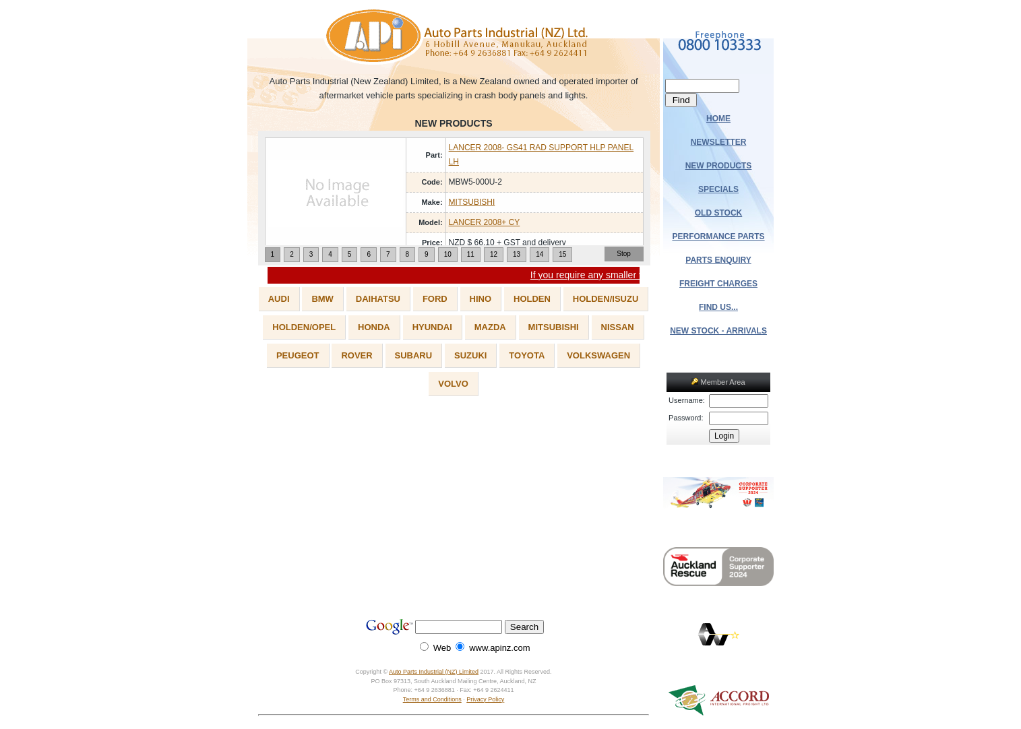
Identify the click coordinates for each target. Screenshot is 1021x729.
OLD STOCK (718, 213)
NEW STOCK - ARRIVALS (718, 331)
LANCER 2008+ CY (484, 222)
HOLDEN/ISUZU (606, 299)
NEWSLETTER (719, 142)
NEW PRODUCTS (718, 165)
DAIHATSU (378, 299)
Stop (624, 253)
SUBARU (414, 355)
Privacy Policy (485, 699)
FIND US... (718, 307)
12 (493, 254)
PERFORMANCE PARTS (718, 236)
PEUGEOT (297, 355)
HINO (481, 299)
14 (539, 254)
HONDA (374, 327)
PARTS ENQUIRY (718, 260)
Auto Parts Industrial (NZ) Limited (433, 671)
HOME (718, 118)
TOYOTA (527, 355)
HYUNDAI (432, 327)
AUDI (279, 299)
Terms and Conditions (432, 699)
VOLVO (453, 384)
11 (470, 254)
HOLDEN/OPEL (304, 327)
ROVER (356, 355)
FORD (435, 299)
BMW (322, 299)
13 (516, 254)
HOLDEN (532, 299)
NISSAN (617, 327)
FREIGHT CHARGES (718, 283)
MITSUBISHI (472, 202)
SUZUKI (470, 355)
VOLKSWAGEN (598, 355)
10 (448, 254)
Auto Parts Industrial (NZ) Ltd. (454, 37)
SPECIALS (718, 189)
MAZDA (490, 327)
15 (562, 254)
